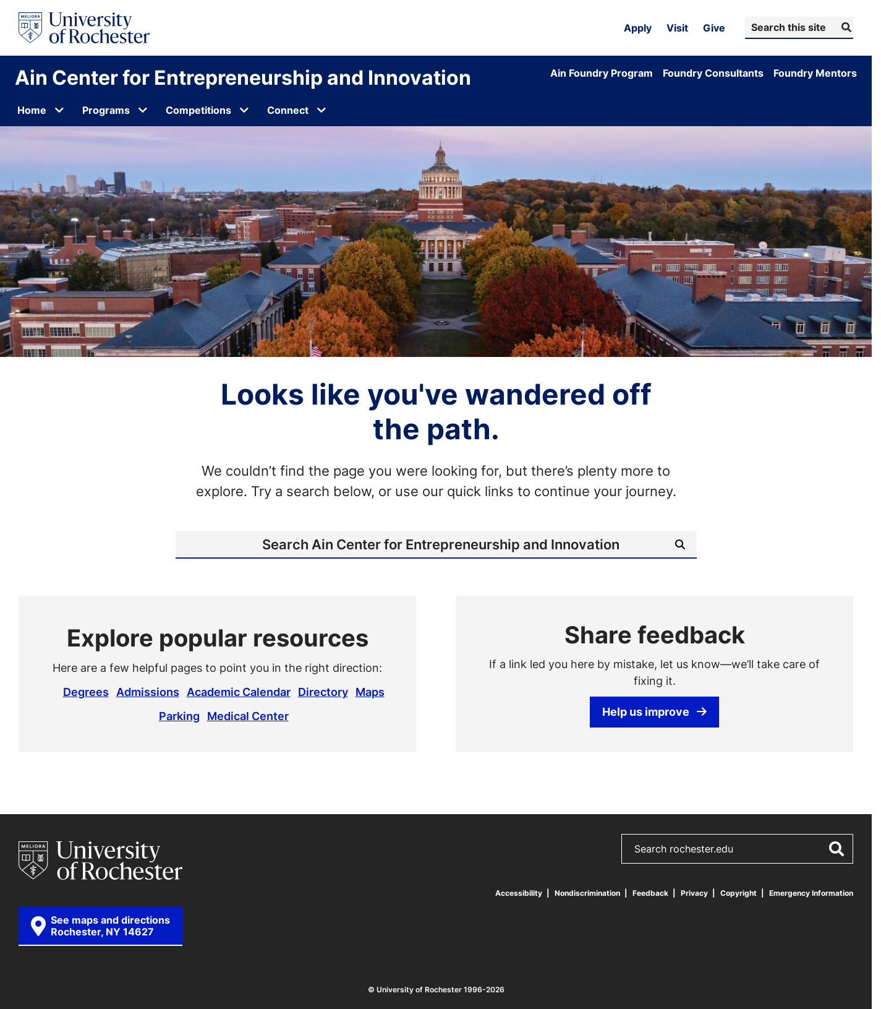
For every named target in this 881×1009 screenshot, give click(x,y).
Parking (179, 716)
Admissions (147, 692)
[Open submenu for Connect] (321, 110)
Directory (323, 692)
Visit (677, 28)
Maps (370, 692)
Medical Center (248, 716)
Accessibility (518, 893)
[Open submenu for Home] (59, 110)
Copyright (738, 893)
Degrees (86, 692)
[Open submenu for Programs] (142, 110)
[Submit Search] (844, 27)
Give (714, 28)
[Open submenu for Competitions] (244, 110)
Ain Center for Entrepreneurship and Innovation (243, 77)
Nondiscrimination (587, 893)
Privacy (694, 893)
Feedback (650, 893)
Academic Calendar (239, 692)
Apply (638, 28)
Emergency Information (811, 893)
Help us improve (654, 711)
